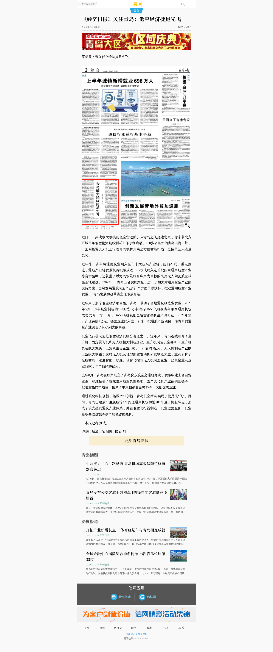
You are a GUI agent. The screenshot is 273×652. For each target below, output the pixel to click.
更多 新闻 (136, 440)
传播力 (118, 627)
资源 (102, 627)
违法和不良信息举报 (137, 634)
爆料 (150, 627)
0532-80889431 (141, 638)
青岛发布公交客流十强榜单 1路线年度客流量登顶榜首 (126, 495)
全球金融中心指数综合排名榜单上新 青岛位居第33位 (125, 556)
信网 (86, 627)
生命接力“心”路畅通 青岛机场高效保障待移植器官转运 (125, 466)
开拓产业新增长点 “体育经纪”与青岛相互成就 (125, 530)
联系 (181, 627)
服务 (134, 627)
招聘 (165, 627)
